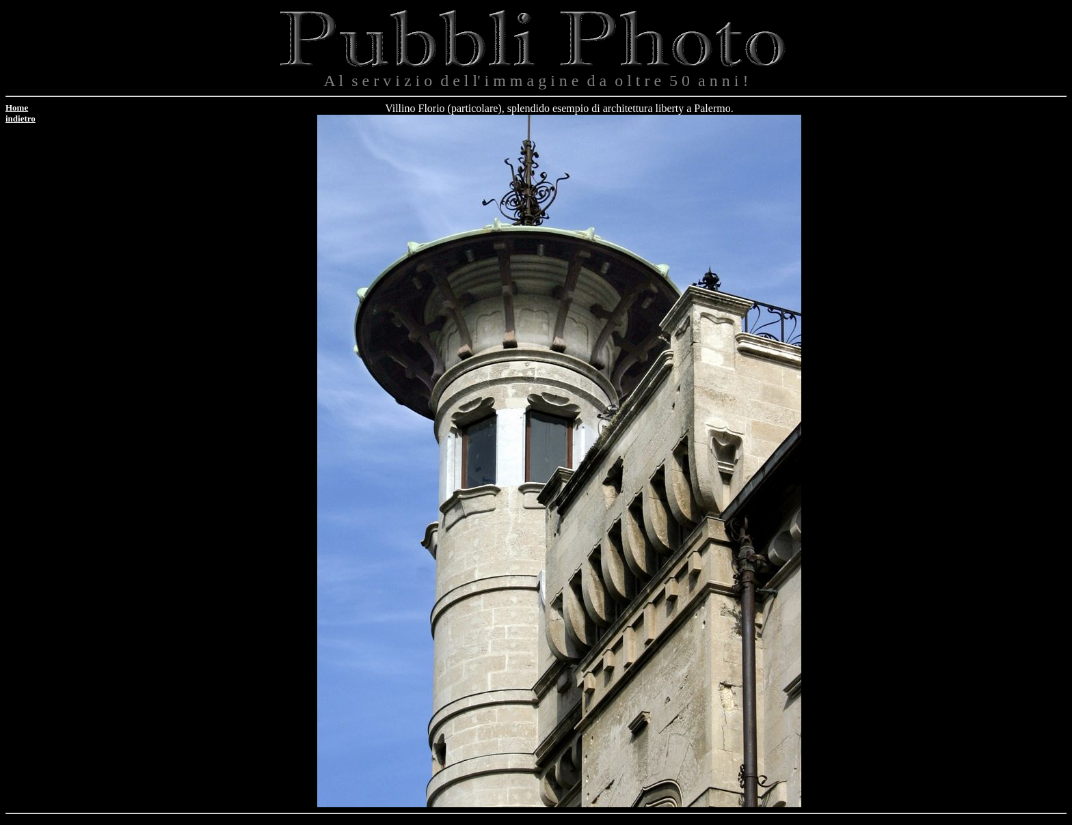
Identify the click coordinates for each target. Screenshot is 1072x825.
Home (16, 107)
